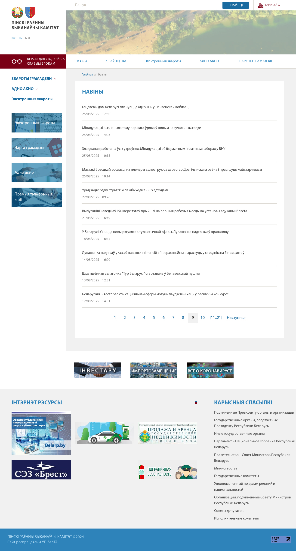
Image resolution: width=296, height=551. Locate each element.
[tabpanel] (104, 447)
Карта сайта (272, 5)
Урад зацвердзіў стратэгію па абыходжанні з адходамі (125, 190)
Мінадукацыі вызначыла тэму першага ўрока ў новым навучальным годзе (141, 128)
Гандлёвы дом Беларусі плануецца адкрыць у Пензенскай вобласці (135, 107)
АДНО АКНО (209, 61)
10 (202, 318)
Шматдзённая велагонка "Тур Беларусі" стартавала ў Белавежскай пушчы (141, 274)
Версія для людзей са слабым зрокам (46, 61)
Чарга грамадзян (30, 148)
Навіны (81, 61)
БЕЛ (27, 38)
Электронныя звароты (163, 61)
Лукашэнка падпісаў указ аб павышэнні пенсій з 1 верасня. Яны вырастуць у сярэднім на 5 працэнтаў (163, 253)
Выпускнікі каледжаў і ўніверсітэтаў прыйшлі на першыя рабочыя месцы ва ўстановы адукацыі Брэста (164, 211)
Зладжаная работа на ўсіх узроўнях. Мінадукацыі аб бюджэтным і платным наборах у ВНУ (153, 149)
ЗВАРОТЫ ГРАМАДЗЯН (255, 61)
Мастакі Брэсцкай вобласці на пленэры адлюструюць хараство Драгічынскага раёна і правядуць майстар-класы (172, 170)
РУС (14, 38)
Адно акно (24, 172)
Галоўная (87, 74)
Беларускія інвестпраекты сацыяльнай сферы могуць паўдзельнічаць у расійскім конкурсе (155, 294)
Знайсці (235, 5)
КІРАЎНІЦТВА (115, 61)
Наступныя (237, 318)
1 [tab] (196, 403)
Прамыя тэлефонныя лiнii (33, 197)
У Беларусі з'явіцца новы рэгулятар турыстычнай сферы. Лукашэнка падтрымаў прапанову (155, 232)
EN (20, 38)
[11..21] (216, 318)
